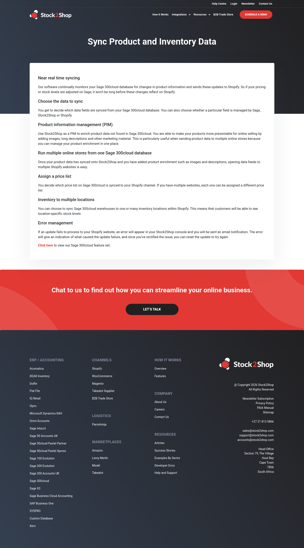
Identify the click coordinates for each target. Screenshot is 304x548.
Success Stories (165, 450)
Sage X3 (35, 488)
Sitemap (268, 412)
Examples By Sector (167, 458)
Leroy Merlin (100, 458)
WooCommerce (102, 376)
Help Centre (219, 3)
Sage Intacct (38, 428)
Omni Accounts (40, 421)
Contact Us (265, 3)
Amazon (97, 450)
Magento (98, 383)
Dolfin (33, 383)
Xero (33, 526)
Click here (45, 245)
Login (234, 3)
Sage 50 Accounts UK (44, 436)
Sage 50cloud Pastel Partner (48, 443)
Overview (160, 368)
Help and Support (166, 472)
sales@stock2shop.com (258, 430)
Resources (202, 14)
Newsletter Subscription (258, 398)
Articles (160, 443)
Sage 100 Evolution (42, 458)
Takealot (97, 472)
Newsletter (248, 3)
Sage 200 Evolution (42, 466)
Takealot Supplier (103, 391)
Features (160, 376)
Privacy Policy (265, 403)
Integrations (181, 14)
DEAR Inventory (40, 376)
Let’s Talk (152, 309)
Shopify (97, 368)
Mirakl (96, 465)
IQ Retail (35, 398)
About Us (160, 402)
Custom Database (41, 518)
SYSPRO (35, 511)
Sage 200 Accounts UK (44, 473)
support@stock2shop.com (256, 435)
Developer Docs (165, 465)
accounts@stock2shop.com (255, 440)
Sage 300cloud (39, 481)
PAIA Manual (265, 407)
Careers (160, 409)
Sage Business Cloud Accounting (51, 496)
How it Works (160, 14)
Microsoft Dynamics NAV (46, 413)
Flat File (35, 391)
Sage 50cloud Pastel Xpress (48, 451)
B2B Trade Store (223, 14)
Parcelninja (99, 424)
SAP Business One (42, 503)
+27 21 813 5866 (263, 421)
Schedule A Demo (256, 14)
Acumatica (37, 368)
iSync (33, 406)
